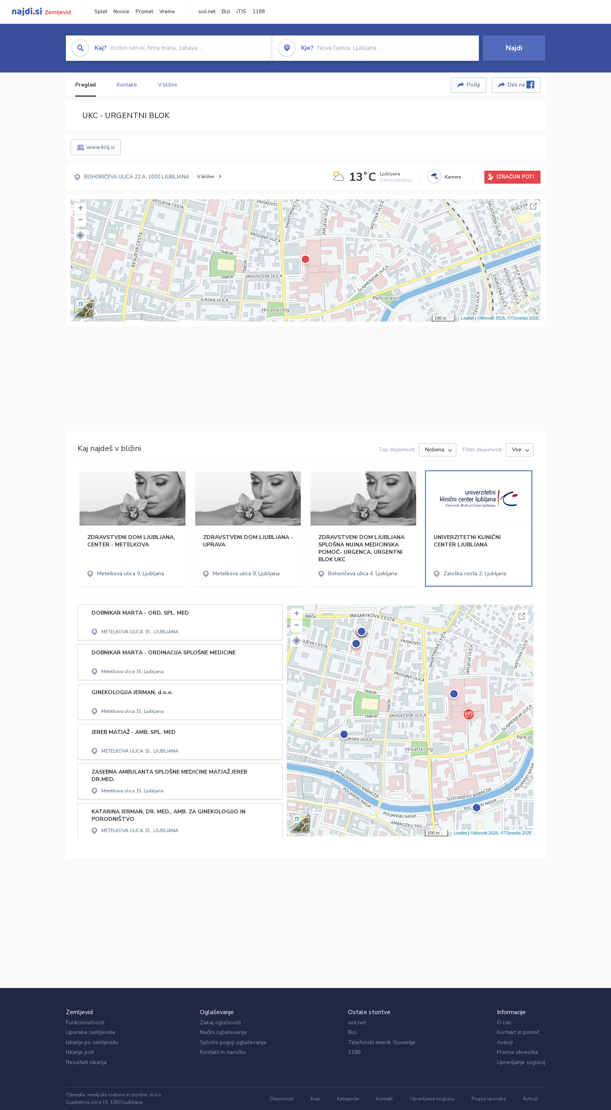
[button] (80, 235)
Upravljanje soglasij (521, 1062)
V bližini (167, 84)
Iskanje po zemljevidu (92, 1042)
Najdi (514, 48)
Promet (144, 11)
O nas (504, 1022)
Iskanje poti (80, 1052)
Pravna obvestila (517, 1052)
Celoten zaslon (533, 206)
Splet (100, 11)
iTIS (241, 11)
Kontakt (384, 1099)
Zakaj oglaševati (220, 1022)
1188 (259, 11)
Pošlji (473, 84)
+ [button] (80, 209)
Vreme (167, 11)
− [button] (80, 220)
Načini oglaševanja (223, 1032)
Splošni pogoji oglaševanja (233, 1042)
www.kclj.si (101, 147)
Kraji (315, 1099)
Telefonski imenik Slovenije (381, 1042)
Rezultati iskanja (86, 1062)
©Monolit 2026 (491, 318)
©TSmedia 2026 (523, 318)
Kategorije (348, 1099)
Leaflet (467, 318)
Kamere (453, 177)
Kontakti (126, 84)
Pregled (85, 84)
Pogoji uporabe (488, 1099)
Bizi (226, 11)
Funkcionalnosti (85, 1022)
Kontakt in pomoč (518, 1032)
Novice (121, 11)
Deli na (521, 84)
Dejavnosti (281, 1099)
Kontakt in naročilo (223, 1052)
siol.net (206, 11)
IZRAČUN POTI (515, 176)
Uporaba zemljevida (90, 1032)
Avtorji (505, 1042)
